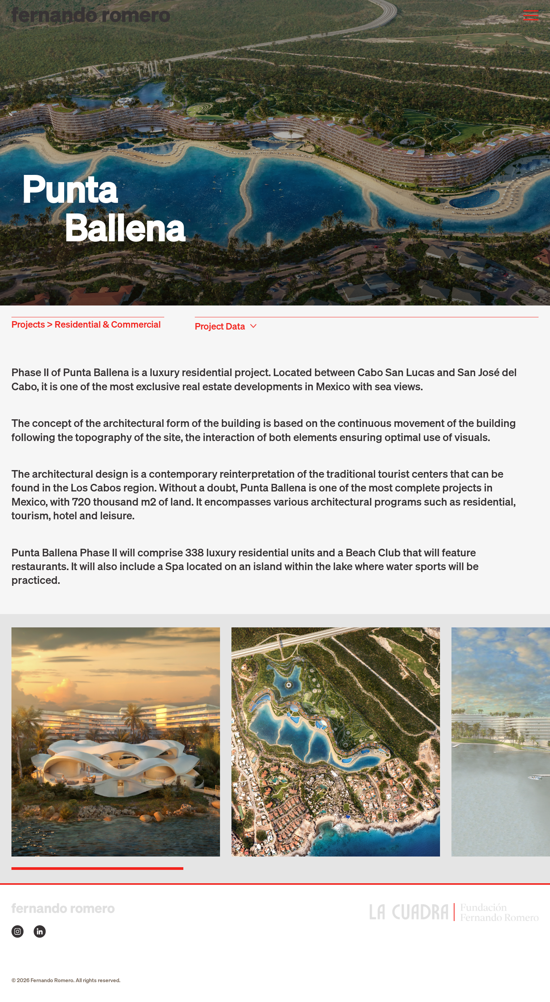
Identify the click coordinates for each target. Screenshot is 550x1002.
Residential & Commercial (108, 324)
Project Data (220, 326)
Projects (28, 324)
